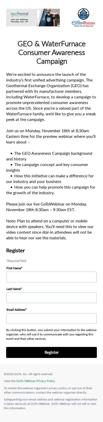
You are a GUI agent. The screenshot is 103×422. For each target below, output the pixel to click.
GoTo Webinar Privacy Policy (35, 381)
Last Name (13, 289)
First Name (13, 268)
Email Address (15, 310)
